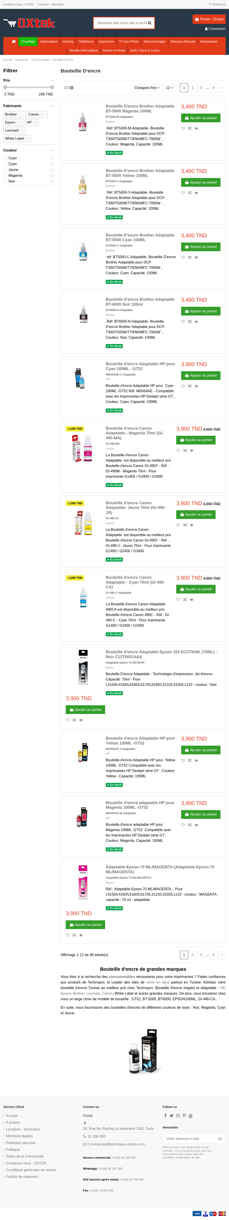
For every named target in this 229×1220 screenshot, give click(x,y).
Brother (110, 121)
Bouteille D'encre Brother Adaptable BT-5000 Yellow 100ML (140, 173)
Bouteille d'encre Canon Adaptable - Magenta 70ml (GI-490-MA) (134, 433)
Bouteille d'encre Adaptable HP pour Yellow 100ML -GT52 (140, 740)
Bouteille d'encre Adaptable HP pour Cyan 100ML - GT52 (140, 366)
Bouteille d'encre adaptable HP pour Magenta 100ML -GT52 (140, 805)
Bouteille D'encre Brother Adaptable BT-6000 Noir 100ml (140, 302)
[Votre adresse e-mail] (189, 1138)
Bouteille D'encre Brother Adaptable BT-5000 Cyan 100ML (140, 237)
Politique (13, 1150)
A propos (13, 1122)
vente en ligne (158, 982)
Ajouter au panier (200, 118)
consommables (122, 977)
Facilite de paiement (22, 1177)
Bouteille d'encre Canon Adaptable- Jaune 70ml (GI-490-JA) (136, 508)
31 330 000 (97, 1136)
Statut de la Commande (25, 1156)
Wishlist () (217, 4)
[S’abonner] (220, 1138)
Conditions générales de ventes (31, 1170)
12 (169, 88)
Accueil (12, 1116)
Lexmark (93, 993)
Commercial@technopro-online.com (116, 1144)
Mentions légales (19, 1136)
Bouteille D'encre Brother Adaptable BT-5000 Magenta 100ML (140, 108)
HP (108, 379)
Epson (110, 667)
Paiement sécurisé (21, 1143)
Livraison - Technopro (51, 4)
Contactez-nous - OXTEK (18, 4)
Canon (110, 448)
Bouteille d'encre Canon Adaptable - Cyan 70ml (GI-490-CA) (135, 582)
